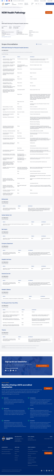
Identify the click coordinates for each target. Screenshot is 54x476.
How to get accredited (6, 451)
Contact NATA (50, 0)
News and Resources (26, 4)
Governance (17, 451)
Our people (17, 449)
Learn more (48, 388)
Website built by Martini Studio (6, 471)
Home (3, 7)
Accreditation (20, 3)
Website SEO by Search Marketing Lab (15, 471)
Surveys (16, 457)
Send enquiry (48, 12)
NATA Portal (36, 0)
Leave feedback (48, 453)
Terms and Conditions (32, 453)
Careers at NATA (43, 0)
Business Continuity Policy (33, 465)
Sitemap (29, 455)
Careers (16, 459)
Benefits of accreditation (6, 453)
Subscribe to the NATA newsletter (18, 0)
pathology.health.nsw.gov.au (6, 36)
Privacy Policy (30, 449)
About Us (32, 4)
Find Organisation (14, 4)
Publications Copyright (32, 457)
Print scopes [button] (40, 44)
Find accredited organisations (7, 449)
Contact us (17, 455)
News (16, 453)
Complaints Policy (31, 459)
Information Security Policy (33, 451)
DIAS (36, 3)
